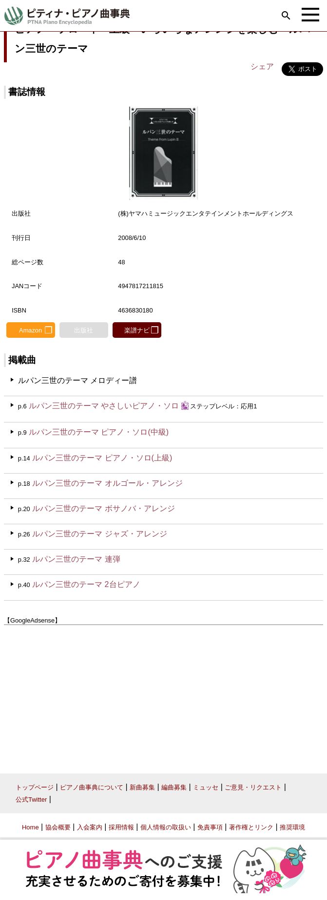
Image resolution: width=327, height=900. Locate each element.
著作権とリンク (251, 827)
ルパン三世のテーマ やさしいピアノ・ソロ (104, 406)
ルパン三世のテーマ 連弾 (76, 559)
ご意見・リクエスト (253, 787)
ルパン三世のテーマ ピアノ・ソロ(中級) (99, 432)
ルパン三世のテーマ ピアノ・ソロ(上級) (102, 458)
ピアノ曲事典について (91, 787)
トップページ (35, 787)
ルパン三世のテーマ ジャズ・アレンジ (99, 534)
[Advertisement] (163, 695)
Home (30, 827)
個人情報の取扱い (165, 827)
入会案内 (89, 827)
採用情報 (121, 827)
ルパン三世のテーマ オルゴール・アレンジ (107, 483)
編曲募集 (174, 787)
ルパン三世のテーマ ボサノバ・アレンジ (103, 508)
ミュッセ (205, 787)
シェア (262, 66)
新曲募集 (142, 787)
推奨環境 (292, 827)
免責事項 (210, 827)
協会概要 (58, 827)
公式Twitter (31, 799)
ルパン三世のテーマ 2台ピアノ (86, 584)
